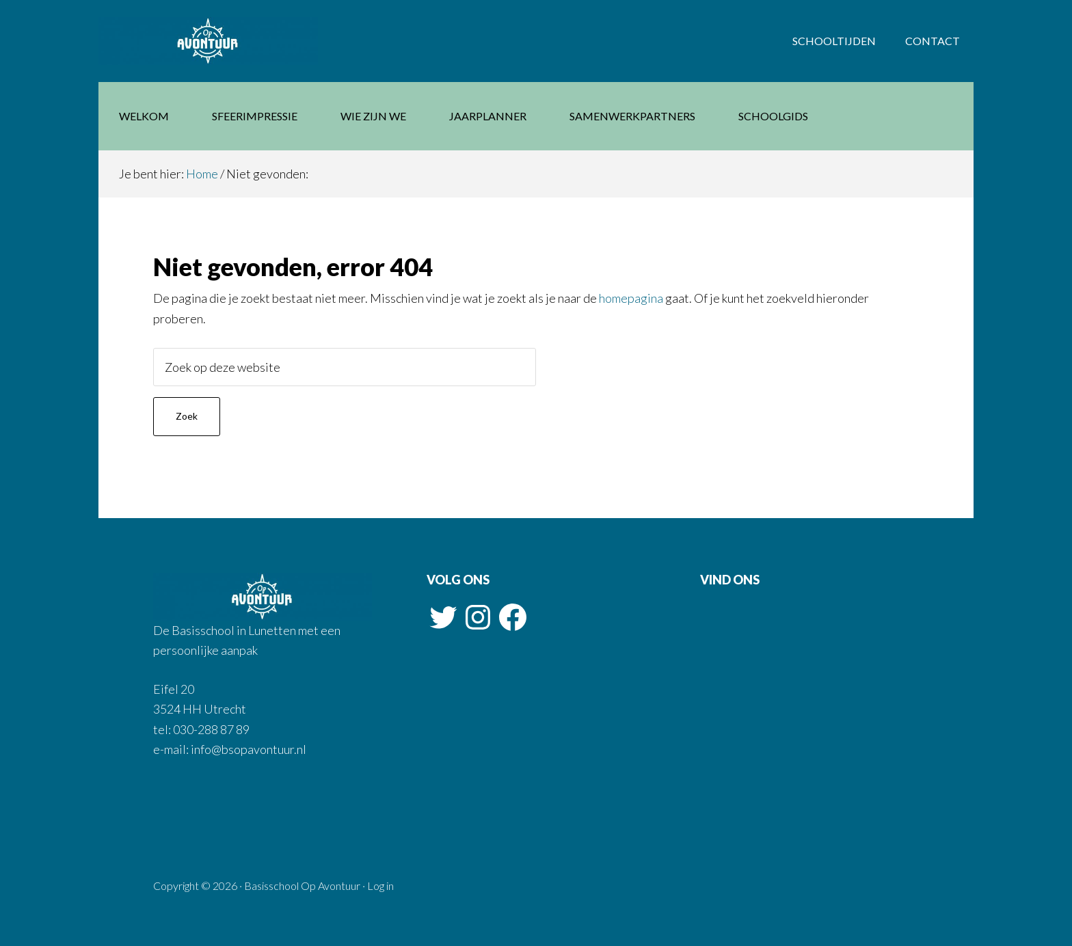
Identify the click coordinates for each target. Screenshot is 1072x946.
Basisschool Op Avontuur (207, 41)
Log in (380, 885)
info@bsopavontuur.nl (247, 749)
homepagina (631, 298)
